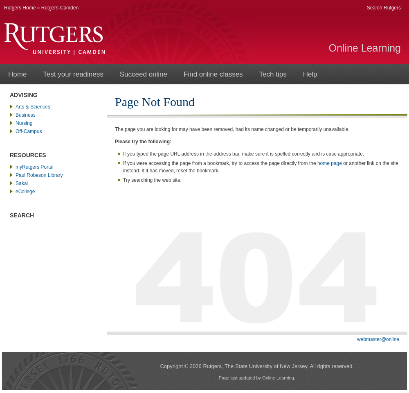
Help (310, 74)
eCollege (25, 191)
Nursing (24, 123)
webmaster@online (378, 339)
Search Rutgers (384, 8)
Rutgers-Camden (60, 8)
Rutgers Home (20, 8)
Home (17, 74)
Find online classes (213, 74)
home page (329, 163)
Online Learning (364, 48)
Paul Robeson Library (39, 175)
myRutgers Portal (35, 167)
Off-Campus (29, 131)
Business (26, 115)
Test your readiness (73, 74)
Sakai (22, 183)
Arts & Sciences (33, 107)
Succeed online (143, 74)
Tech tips (273, 74)
